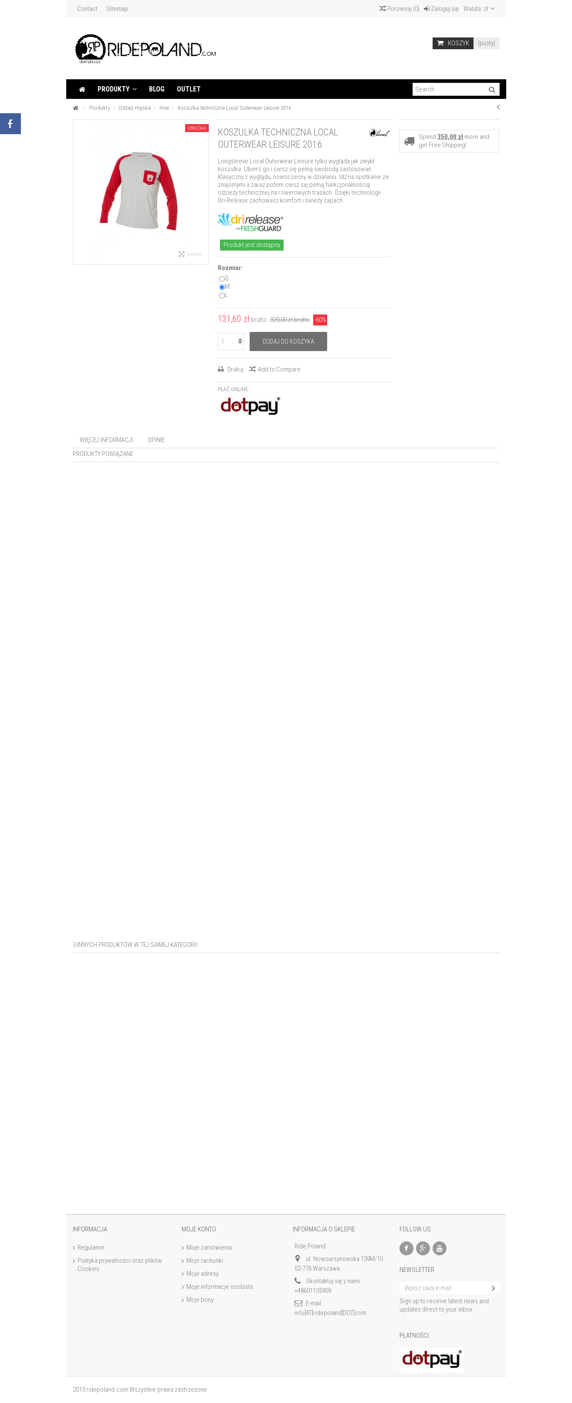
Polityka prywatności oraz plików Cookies (120, 1265)
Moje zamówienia (209, 1247)
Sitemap (117, 9)
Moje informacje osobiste (220, 1287)
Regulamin (91, 1247)
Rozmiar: (231, 268)
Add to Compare (279, 369)
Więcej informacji (106, 440)
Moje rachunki (204, 1260)
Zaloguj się (441, 9)
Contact (87, 9)
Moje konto (199, 1229)
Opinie (156, 440)
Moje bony (199, 1300)
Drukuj (235, 369)
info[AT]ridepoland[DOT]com (330, 1313)
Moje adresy (202, 1274)
